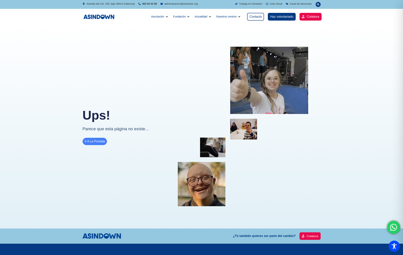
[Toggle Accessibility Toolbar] (394, 246)
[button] (160, 16)
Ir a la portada (95, 141)
